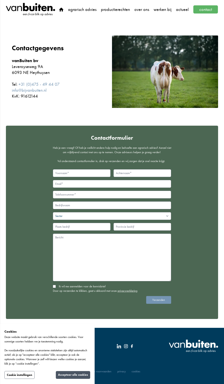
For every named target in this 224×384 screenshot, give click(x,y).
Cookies (136, 371)
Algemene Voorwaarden (97, 371)
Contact (205, 9)
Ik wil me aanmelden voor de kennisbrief (82, 286)
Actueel (182, 9)
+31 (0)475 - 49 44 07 (39, 84)
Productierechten (115, 9)
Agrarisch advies (82, 9)
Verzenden (158, 300)
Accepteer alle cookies (73, 375)
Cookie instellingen (19, 375)
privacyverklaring (127, 291)
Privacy (121, 371)
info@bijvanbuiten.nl (29, 90)
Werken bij (163, 9)
